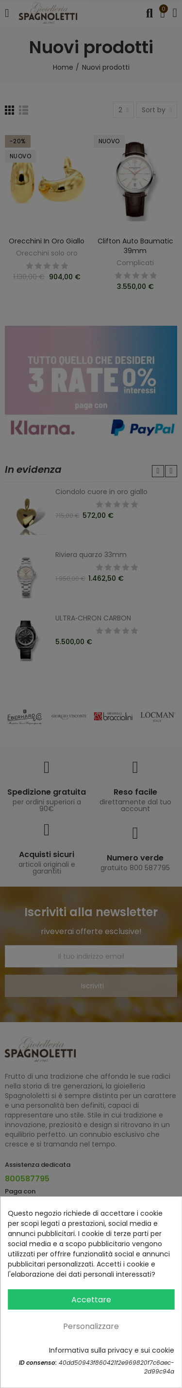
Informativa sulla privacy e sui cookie (111, 1350)
